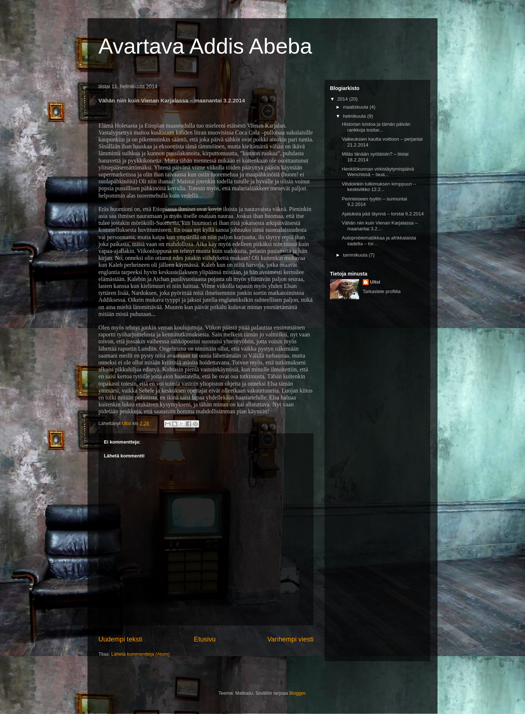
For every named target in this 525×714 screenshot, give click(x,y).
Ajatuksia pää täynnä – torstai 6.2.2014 (383, 213)
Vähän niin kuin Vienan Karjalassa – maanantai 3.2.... (379, 225)
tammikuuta (356, 255)
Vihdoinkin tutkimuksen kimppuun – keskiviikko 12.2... (379, 186)
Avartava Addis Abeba (205, 46)
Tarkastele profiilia (382, 291)
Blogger (297, 693)
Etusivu (205, 639)
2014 (343, 99)
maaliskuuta (356, 107)
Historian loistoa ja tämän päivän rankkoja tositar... (376, 127)
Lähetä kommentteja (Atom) (140, 654)
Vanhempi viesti (290, 639)
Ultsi (375, 282)
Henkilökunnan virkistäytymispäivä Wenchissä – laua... (378, 171)
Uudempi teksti (120, 639)
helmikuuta (355, 116)
